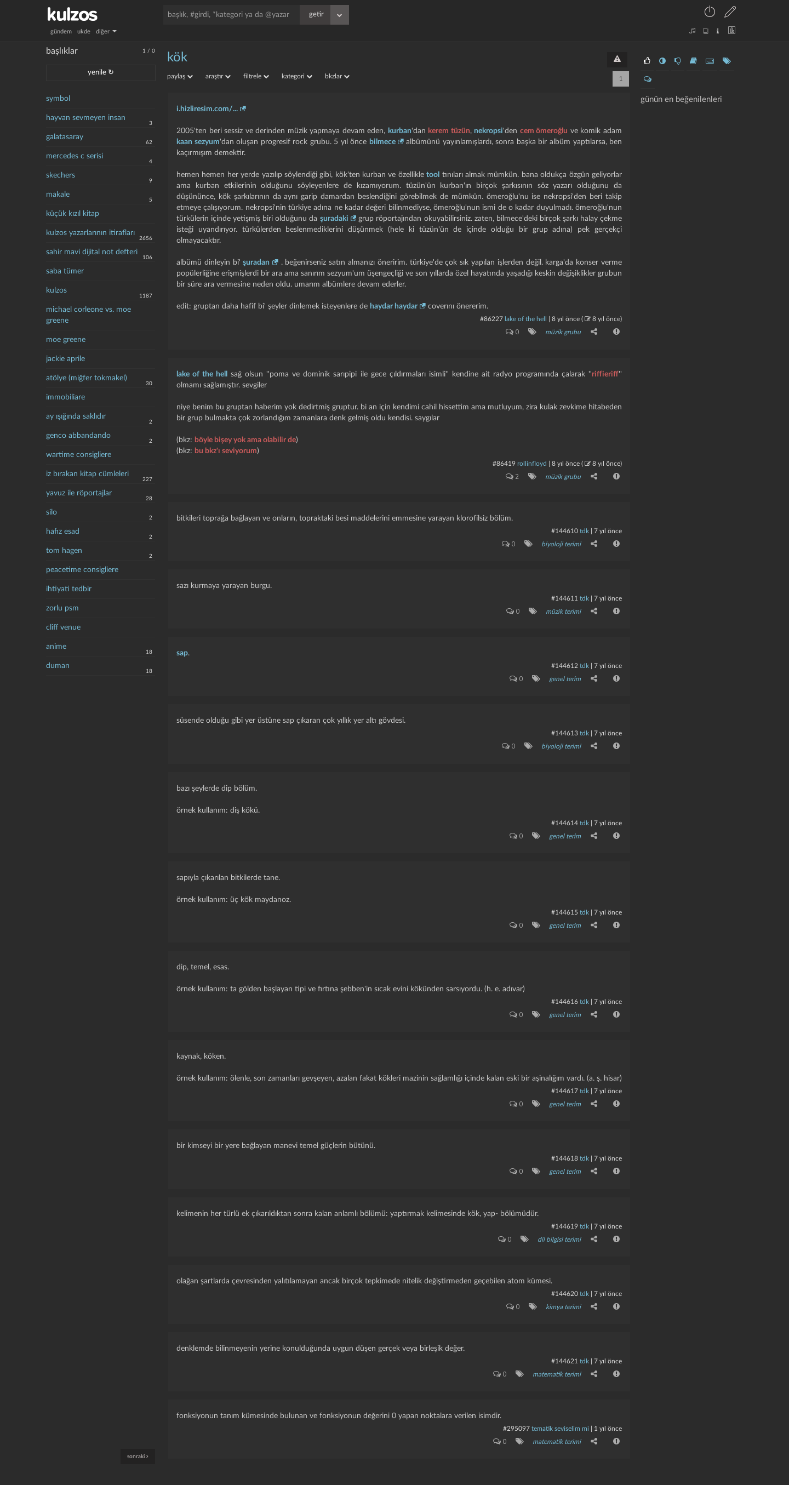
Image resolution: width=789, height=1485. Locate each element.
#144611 (564, 594)
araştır (218, 76)
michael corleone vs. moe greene (88, 315)
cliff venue (63, 627)
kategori (297, 76)
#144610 (564, 528)
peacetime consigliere (82, 570)
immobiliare (65, 397)
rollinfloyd (532, 462)
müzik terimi (562, 607)
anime (56, 646)
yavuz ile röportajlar (79, 493)
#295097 (516, 1411)
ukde (83, 31)
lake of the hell (526, 319)
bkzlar (337, 76)
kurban (399, 131)
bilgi (425, 1478)
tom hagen (64, 551)
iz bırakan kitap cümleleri (87, 474)
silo (51, 512)
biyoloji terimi (560, 541)
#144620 (564, 1279)
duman (58, 666)
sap (182, 648)
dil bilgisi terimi (558, 1225)
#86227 (491, 319)
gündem (61, 31)
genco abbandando (78, 435)
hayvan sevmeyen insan (85, 118)
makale (58, 194)
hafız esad (62, 531)
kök (177, 57)
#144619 (564, 1212)
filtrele (256, 76)
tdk (584, 528)
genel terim (564, 673)
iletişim (408, 1478)
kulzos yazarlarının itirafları (90, 233)
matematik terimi (556, 1358)
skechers (60, 175)
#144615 (564, 903)
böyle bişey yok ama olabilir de (245, 438)
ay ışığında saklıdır (76, 416)
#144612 (564, 661)
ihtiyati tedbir (69, 589)
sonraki (137, 1456)
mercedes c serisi (74, 156)
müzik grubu (562, 331)
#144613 (564, 727)
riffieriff (605, 372)
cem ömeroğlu (544, 131)
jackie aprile (65, 359)
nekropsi (488, 131)
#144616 (564, 992)
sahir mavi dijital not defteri (92, 252)
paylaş (180, 76)
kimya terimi (562, 1291)
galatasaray (64, 137)
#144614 (564, 815)
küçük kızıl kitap (72, 214)
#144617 (564, 1080)
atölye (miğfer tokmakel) (86, 378)
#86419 (504, 462)
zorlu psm (62, 608)
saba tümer (65, 271)
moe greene (65, 340)
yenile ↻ (101, 72)
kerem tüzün (449, 131)
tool (432, 175)
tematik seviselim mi (560, 1411)
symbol (58, 98)
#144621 (564, 1345)
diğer (106, 31)
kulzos (56, 290)
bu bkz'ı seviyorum (226, 449)
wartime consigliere (78, 455)
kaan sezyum (198, 142)
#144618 (564, 1146)
